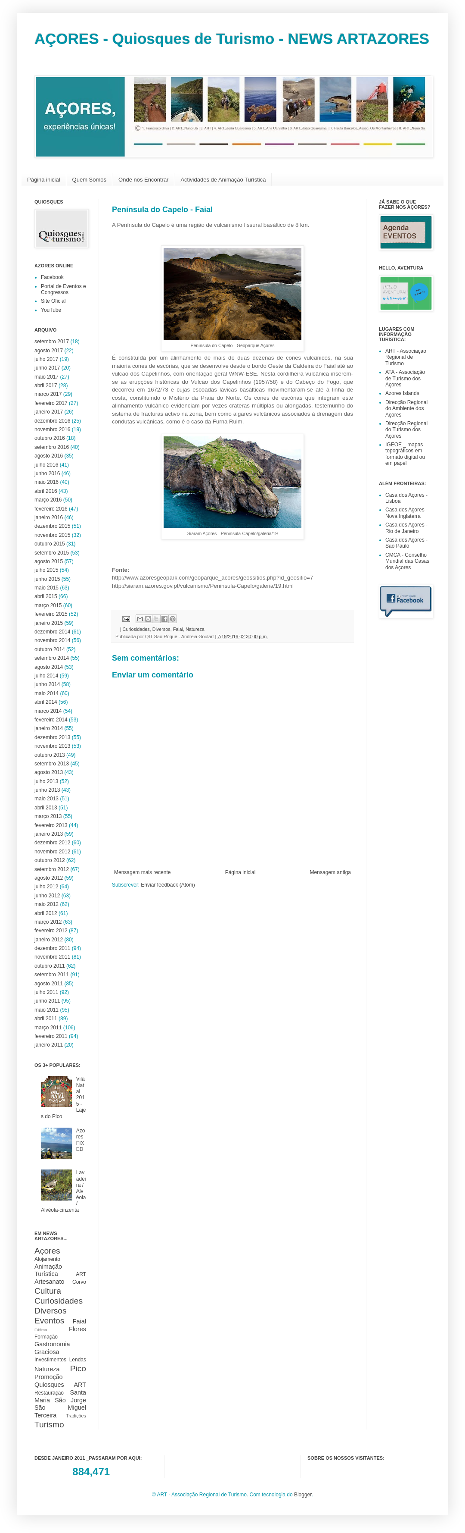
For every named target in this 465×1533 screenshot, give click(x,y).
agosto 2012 (48, 878)
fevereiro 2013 (51, 825)
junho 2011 (47, 1001)
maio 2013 (46, 799)
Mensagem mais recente (142, 872)
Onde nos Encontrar (143, 179)
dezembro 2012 (52, 843)
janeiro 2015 (48, 623)
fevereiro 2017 (51, 403)
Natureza (195, 629)
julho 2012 (46, 887)
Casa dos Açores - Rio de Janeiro (406, 528)
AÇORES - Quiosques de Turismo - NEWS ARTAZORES (231, 38)
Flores (77, 1329)
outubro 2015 (49, 544)
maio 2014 (46, 693)
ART (81, 1274)
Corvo (79, 1282)
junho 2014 (47, 684)
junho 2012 (47, 896)
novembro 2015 (52, 535)
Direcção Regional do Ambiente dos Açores (406, 408)
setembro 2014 (51, 658)
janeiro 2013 (48, 834)
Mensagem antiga (330, 872)
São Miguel (60, 1407)
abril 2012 (45, 913)
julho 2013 (46, 781)
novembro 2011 (52, 957)
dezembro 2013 (52, 737)
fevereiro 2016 (51, 509)
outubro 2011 (49, 966)
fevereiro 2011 (51, 1036)
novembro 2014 (52, 640)
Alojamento (47, 1259)
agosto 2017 (48, 351)
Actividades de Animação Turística (223, 179)
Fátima (40, 1329)
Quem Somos (89, 179)
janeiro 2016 (48, 517)
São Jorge (70, 1400)
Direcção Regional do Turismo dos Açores (406, 429)
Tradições (76, 1415)
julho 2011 (46, 992)
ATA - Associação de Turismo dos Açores (405, 378)
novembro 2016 (52, 429)
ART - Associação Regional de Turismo (405, 357)
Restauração (49, 1393)
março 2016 (48, 500)
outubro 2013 (49, 755)
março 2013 (48, 816)
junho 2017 (47, 368)
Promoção (48, 1376)
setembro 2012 (51, 869)
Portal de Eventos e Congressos (63, 289)
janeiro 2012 (48, 940)
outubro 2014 (49, 649)
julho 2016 (46, 465)
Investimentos (50, 1360)
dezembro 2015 (52, 526)
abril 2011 (45, 1019)
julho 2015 (46, 570)
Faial (178, 629)
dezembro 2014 (52, 632)
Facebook (52, 277)
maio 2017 (46, 377)
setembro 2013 (51, 764)
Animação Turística (48, 1270)
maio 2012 (46, 904)
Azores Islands (402, 393)
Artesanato (49, 1281)
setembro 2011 (51, 975)
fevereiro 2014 (51, 720)
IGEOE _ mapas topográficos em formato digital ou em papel (405, 454)
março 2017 (48, 394)
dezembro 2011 (52, 948)
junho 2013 (47, 790)
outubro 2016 (49, 438)
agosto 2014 (48, 667)
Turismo (49, 1424)
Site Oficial (53, 301)
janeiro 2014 (48, 728)
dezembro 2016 (52, 421)
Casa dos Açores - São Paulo (406, 543)
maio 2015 (46, 588)
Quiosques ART (60, 1384)
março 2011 (48, 1028)
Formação (46, 1337)
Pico (78, 1368)
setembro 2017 (51, 342)
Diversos (161, 629)
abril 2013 (45, 808)
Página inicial (43, 179)
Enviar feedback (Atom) (168, 885)
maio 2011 (46, 1010)
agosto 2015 (48, 561)
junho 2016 (47, 473)
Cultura (47, 1290)
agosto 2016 (48, 456)
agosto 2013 (48, 772)
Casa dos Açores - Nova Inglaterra (406, 513)
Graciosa (46, 1351)
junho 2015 (47, 579)
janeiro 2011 (48, 1045)
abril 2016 (45, 491)
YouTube (51, 310)
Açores (47, 1250)
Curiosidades (136, 629)
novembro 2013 (52, 746)
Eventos (49, 1320)
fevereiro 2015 (51, 614)
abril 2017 (45, 385)
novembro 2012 (52, 852)
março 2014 (48, 711)
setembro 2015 (51, 553)
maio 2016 (46, 482)
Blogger (303, 1495)
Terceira (45, 1415)
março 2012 (48, 922)
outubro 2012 (49, 860)
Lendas (77, 1360)
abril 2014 (45, 702)
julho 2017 (46, 359)
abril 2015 (45, 596)
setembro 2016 (51, 447)
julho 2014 (46, 676)
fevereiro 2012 (51, 931)
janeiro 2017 (48, 412)
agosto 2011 (48, 984)
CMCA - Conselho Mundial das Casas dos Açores (407, 561)
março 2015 (48, 605)
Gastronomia (52, 1344)
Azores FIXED (80, 1140)
